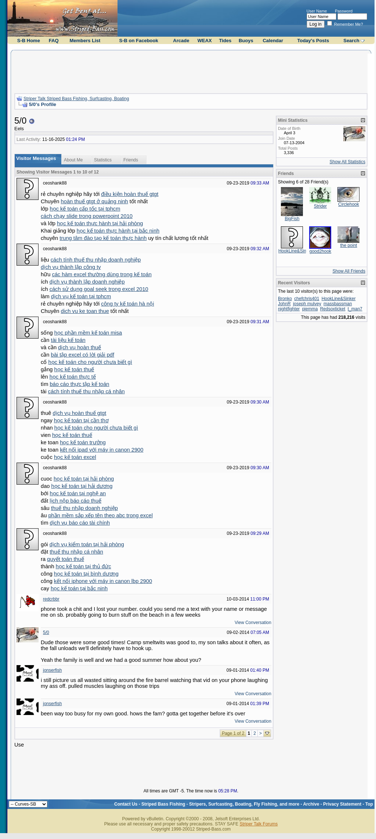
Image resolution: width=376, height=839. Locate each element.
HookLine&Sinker (295, 250)
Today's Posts (313, 40)
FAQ (54, 40)
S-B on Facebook (138, 40)
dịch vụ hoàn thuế (79, 347)
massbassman (337, 303)
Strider (320, 206)
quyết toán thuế (65, 559)
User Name (317, 11)
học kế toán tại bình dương (86, 574)
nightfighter (289, 308)
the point (348, 245)
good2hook (320, 251)
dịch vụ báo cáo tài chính (80, 523)
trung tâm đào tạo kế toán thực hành (103, 238)
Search (351, 40)
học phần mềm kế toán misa (88, 333)
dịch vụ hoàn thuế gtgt (79, 413)
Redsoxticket (333, 308)
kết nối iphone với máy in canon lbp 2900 (103, 581)
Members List (84, 40)
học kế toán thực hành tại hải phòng (100, 223)
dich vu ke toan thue (85, 311)
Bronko (285, 298)
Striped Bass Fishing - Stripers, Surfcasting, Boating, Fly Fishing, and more (220, 804)
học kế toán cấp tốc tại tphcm (85, 209)
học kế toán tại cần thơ (81, 420)
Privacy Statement (342, 804)
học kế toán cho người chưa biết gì (90, 362)
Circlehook (348, 204)
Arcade (181, 40)
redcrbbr (51, 599)
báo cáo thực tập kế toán (79, 384)
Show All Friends (349, 271)
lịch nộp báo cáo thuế (75, 501)
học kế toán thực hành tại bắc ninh (118, 231)
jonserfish (52, 670)
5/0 (46, 632)
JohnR (284, 303)
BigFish (292, 218)
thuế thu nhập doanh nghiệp (84, 508)
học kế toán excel (75, 457)
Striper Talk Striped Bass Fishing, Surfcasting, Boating (76, 98)
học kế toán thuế (74, 369)
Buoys (246, 40)
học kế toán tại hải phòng (84, 479)
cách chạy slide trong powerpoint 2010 (87, 216)
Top (369, 804)
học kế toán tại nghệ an (78, 493)
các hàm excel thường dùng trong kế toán (101, 274)
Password (343, 11)
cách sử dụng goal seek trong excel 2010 (99, 289)
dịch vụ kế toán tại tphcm (81, 296)
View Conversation (253, 622)
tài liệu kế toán (68, 340)
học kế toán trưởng (83, 442)
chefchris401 (306, 298)
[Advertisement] (191, 70)
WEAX (205, 40)
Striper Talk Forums (258, 824)
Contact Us (125, 804)
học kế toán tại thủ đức (83, 566)
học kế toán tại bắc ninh (79, 588)
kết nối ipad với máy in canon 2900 (101, 450)
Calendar (273, 40)
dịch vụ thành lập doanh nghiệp (87, 282)
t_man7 (355, 308)
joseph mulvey (307, 303)
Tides (225, 40)
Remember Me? (345, 24)
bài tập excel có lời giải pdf (82, 355)
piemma (310, 308)
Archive (311, 804)
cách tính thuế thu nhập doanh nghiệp (96, 260)
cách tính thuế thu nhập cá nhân (86, 391)
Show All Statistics (347, 161)
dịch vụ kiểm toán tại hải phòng (87, 544)
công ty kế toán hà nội (127, 304)
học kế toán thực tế (73, 377)
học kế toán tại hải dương (82, 486)
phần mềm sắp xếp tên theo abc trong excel (100, 515)
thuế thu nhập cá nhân (76, 552)
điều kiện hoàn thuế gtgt (129, 194)
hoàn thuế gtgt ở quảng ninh (94, 201)
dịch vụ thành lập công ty (71, 267)
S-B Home (28, 40)
